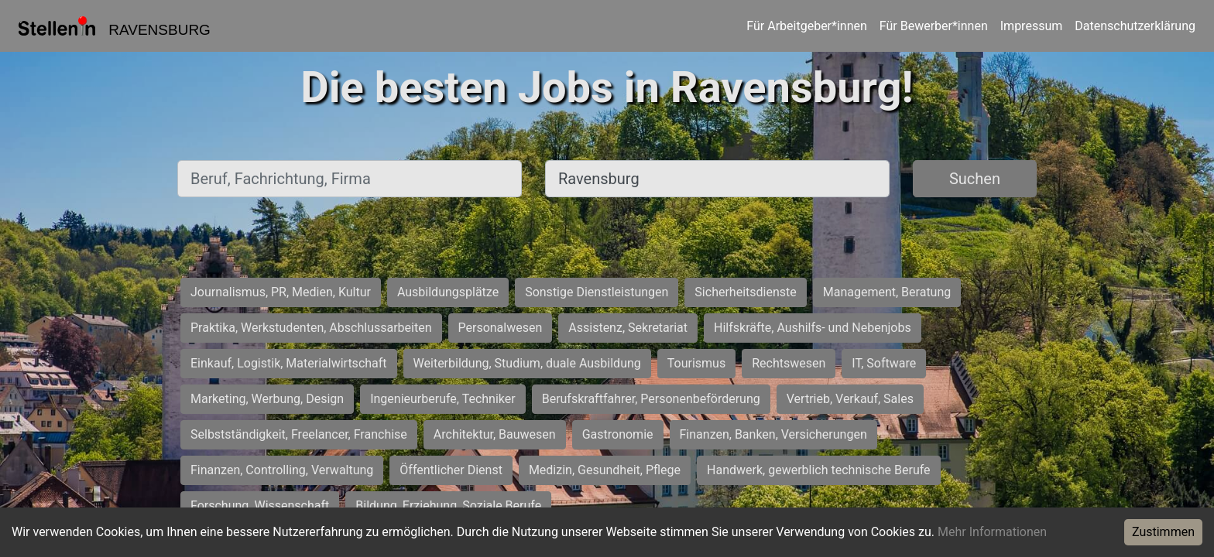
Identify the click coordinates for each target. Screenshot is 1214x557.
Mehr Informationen (992, 532)
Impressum (1031, 26)
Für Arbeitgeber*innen (806, 26)
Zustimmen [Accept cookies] (1163, 532)
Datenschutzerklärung (1135, 26)
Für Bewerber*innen (934, 26)
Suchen (974, 178)
